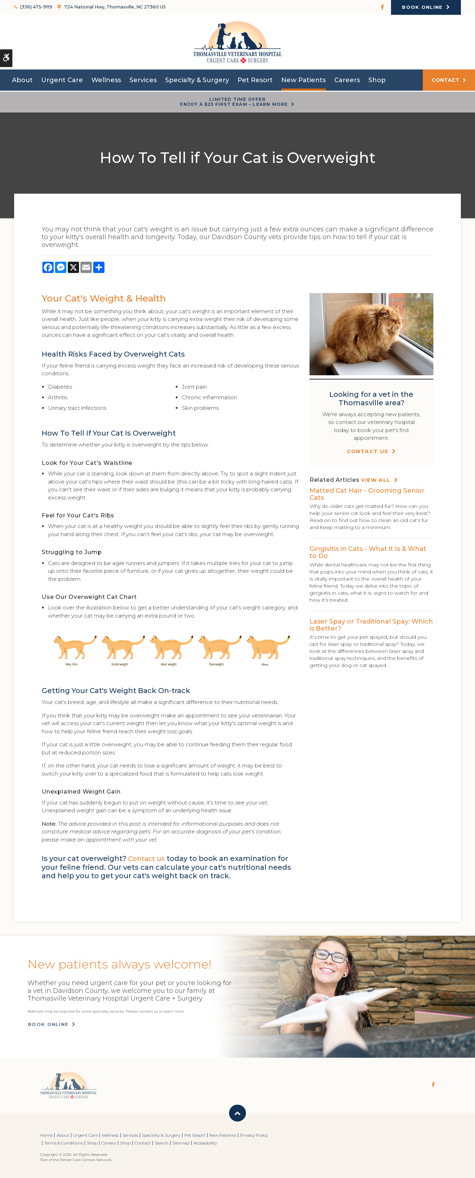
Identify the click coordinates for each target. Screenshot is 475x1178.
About (22, 82)
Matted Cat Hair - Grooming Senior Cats (367, 494)
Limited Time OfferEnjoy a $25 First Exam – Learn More (234, 102)
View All (375, 480)
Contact (445, 82)
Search (161, 1143)
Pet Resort (255, 82)
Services (143, 82)
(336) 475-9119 (35, 7)
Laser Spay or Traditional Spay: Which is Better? (371, 625)
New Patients (303, 82)
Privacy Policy (254, 1135)
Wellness (106, 82)
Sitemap (181, 1143)
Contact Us (368, 451)
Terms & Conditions (63, 1143)
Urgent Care (62, 82)
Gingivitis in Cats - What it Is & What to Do (367, 552)
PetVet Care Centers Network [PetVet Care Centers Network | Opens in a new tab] (86, 1160)
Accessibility (205, 1143)
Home (46, 1135)
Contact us (148, 858)
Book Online (422, 7)
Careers (347, 82)
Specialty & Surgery (197, 82)
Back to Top (237, 1113)
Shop (377, 82)
